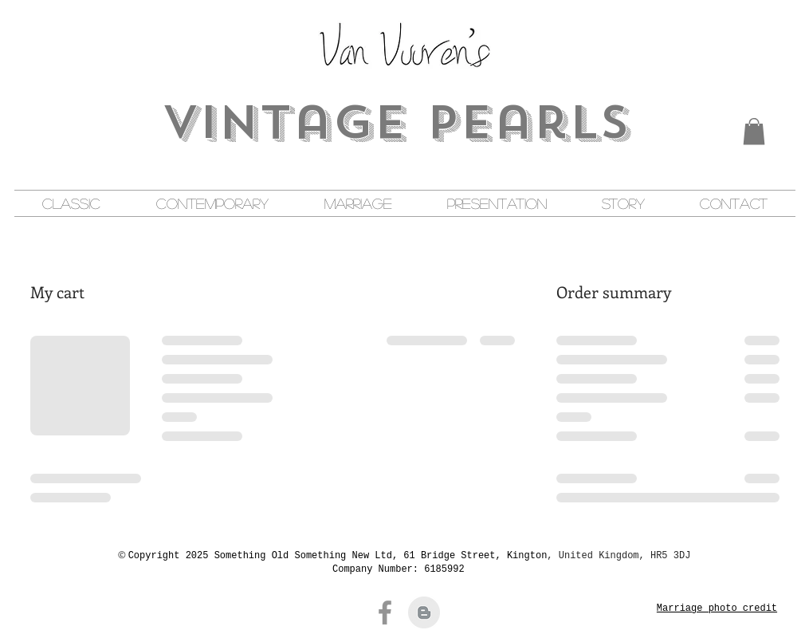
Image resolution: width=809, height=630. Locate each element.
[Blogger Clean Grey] (424, 612)
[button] (754, 131)
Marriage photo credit (717, 608)
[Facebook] (385, 612)
